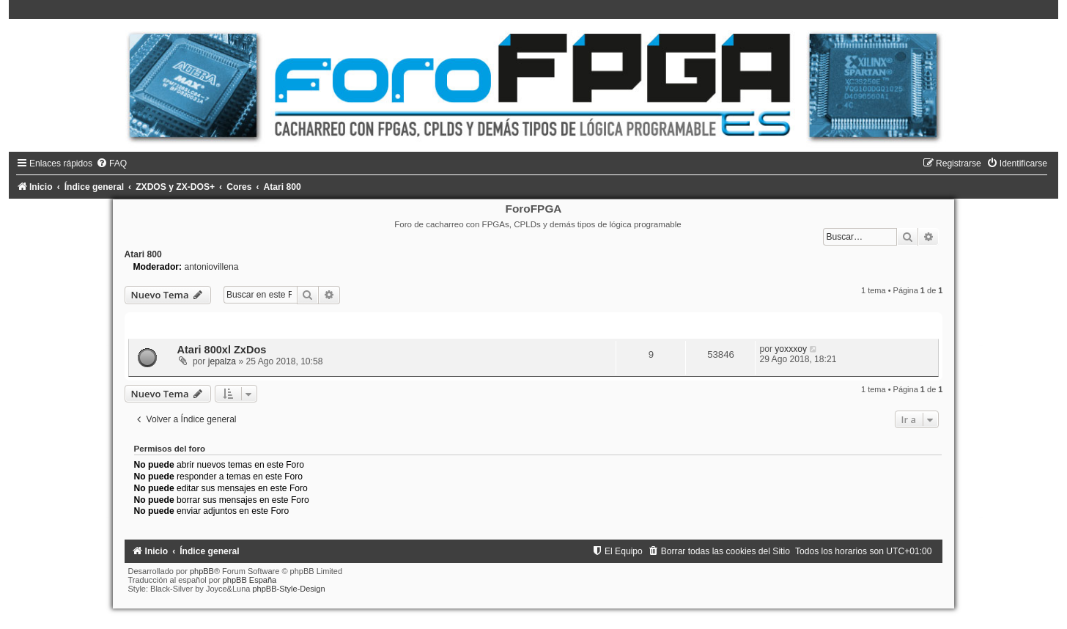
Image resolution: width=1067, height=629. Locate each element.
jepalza (222, 361)
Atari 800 (143, 254)
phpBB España (249, 579)
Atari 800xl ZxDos (222, 350)
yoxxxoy (791, 349)
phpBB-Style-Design (288, 588)
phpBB (202, 571)
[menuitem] (111, 163)
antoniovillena (211, 267)
